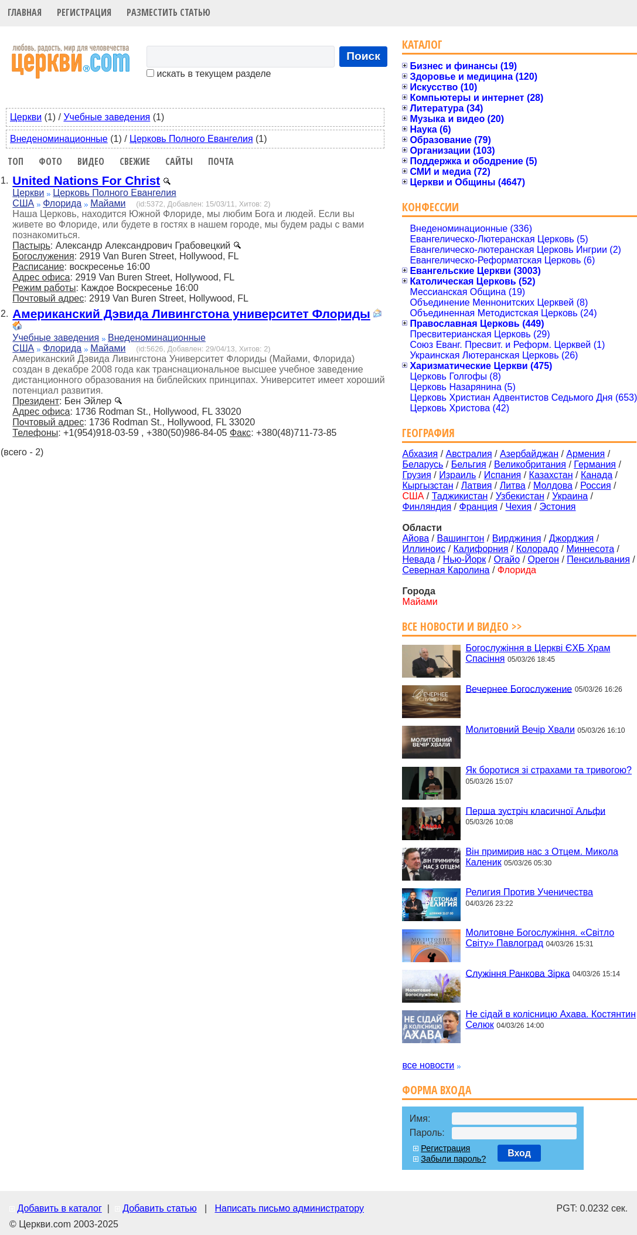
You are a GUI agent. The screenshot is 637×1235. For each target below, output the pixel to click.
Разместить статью (168, 12)
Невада (418, 559)
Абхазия (420, 454)
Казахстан (551, 475)
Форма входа (436, 1090)
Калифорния (481, 549)
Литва (513, 485)
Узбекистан (520, 496)
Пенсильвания (598, 559)
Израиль (457, 475)
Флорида (62, 203)
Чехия (518, 507)
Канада (596, 475)
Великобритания (530, 464)
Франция (478, 507)
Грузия (416, 475)
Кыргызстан (427, 485)
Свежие (135, 161)
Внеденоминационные (59, 139)
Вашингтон (460, 538)
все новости (428, 1065)
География (428, 433)
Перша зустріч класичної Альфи (535, 811)
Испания (503, 475)
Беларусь (422, 464)
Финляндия (426, 507)
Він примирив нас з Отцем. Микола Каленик (541, 857)
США (23, 203)
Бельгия (468, 464)
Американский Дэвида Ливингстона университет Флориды (191, 313)
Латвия (476, 485)
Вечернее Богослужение (518, 688)
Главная (25, 12)
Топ (15, 161)
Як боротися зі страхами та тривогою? (548, 770)
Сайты (179, 161)
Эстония (558, 507)
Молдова (553, 485)
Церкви (26, 117)
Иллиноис (423, 549)
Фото (50, 161)
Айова (415, 538)
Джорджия (571, 538)
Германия (595, 464)
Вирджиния (516, 538)
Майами (107, 203)
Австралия (469, 454)
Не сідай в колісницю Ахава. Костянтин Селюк (550, 1019)
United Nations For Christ (86, 180)
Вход (519, 1153)
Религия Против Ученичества (529, 892)
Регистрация (84, 12)
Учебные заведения (106, 117)
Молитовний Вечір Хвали (519, 730)
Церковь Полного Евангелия (191, 139)
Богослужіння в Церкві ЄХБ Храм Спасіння (537, 653)
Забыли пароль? (453, 1158)
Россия (595, 485)
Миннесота (590, 549)
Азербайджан (529, 454)
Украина (570, 496)
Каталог (422, 44)
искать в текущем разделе (209, 74)
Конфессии (430, 207)
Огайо (507, 559)
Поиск (363, 56)
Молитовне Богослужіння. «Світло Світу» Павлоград (539, 938)
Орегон (543, 559)
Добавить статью (159, 1208)
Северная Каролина (445, 570)
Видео (90, 161)
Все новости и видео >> (462, 626)
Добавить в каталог (59, 1208)
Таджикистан (460, 496)
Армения (585, 454)
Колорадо (537, 549)
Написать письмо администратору (288, 1208)
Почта (221, 161)
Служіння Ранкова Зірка (517, 973)
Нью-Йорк (464, 559)
